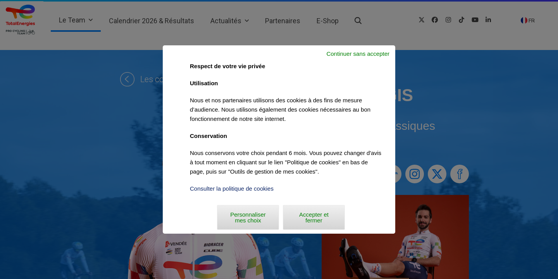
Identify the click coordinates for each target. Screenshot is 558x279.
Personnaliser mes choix (248, 217)
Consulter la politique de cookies (232, 188)
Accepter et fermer (314, 217)
